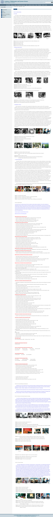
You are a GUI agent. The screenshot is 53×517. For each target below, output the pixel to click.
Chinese (49, 0)
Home (40, 0)
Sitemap (43, 0)
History (24, 6)
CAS (51, 0)
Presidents (4, 12)
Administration (4, 15)
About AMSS (3, 7)
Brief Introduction (5, 9)
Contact (46, 0)
